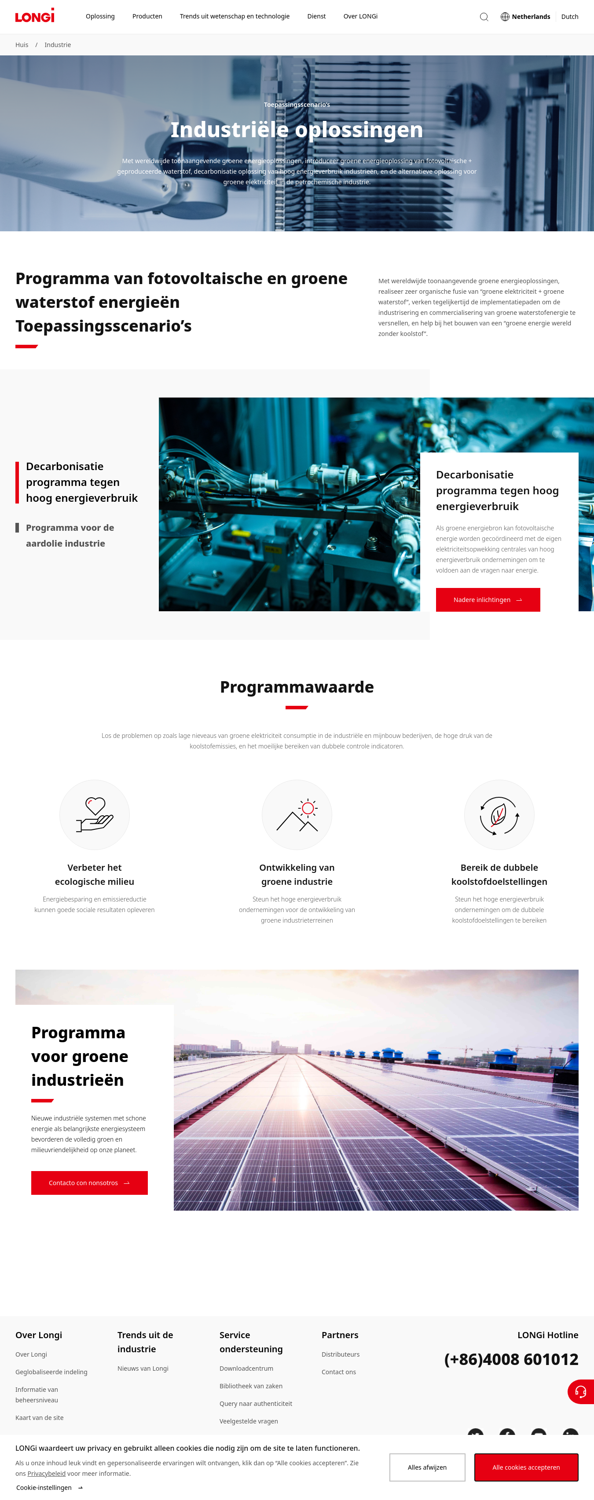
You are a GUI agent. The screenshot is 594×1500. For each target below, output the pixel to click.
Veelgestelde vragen (249, 1421)
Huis (21, 44)
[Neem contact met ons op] (581, 1392)
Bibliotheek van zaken (251, 1386)
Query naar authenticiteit (256, 1403)
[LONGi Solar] (34, 17)
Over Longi (31, 1354)
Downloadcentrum (246, 1368)
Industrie (58, 44)
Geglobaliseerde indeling (51, 1372)
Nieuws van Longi (143, 1368)
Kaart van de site (39, 1417)
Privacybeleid (46, 1473)
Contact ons (339, 1372)
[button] (484, 16)
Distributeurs (340, 1354)
